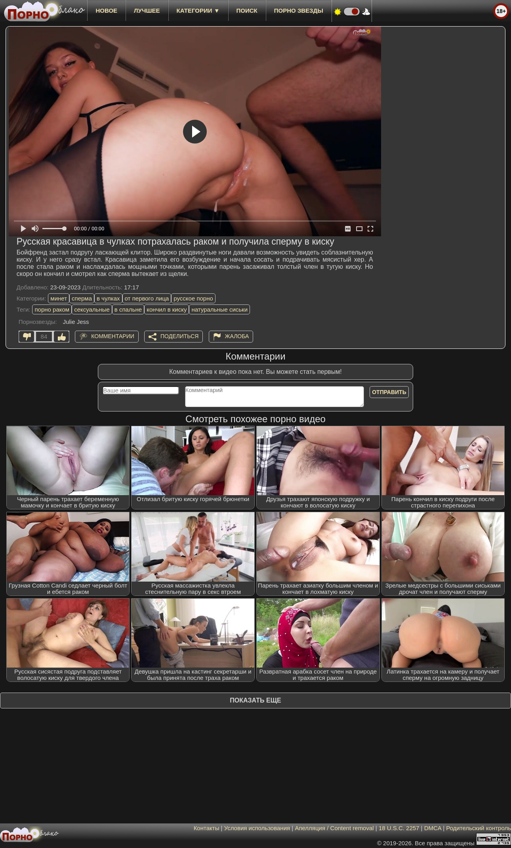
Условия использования (257, 828)
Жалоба (237, 336)
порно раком (51, 309)
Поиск (246, 10)
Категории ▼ (198, 10)
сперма (82, 298)
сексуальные (92, 309)
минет (58, 298)
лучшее (147, 10)
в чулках (108, 298)
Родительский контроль (478, 828)
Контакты (206, 828)
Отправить (389, 392)
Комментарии (112, 336)
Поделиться (179, 336)
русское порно (193, 298)
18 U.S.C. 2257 (399, 828)
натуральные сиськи (219, 309)
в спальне (128, 309)
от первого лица (147, 298)
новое (106, 10)
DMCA (432, 828)
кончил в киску (167, 309)
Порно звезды (298, 10)
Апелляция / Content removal (334, 828)
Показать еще (255, 700)
